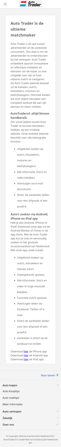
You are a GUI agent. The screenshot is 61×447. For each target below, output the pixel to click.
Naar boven (49, 375)
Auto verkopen (12, 411)
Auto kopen (10, 385)
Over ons (8, 424)
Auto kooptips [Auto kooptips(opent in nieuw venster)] (11, 391)
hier (26, 351)
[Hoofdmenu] (5, 4)
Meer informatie (12, 404)
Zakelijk (7, 418)
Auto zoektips (11, 398)
